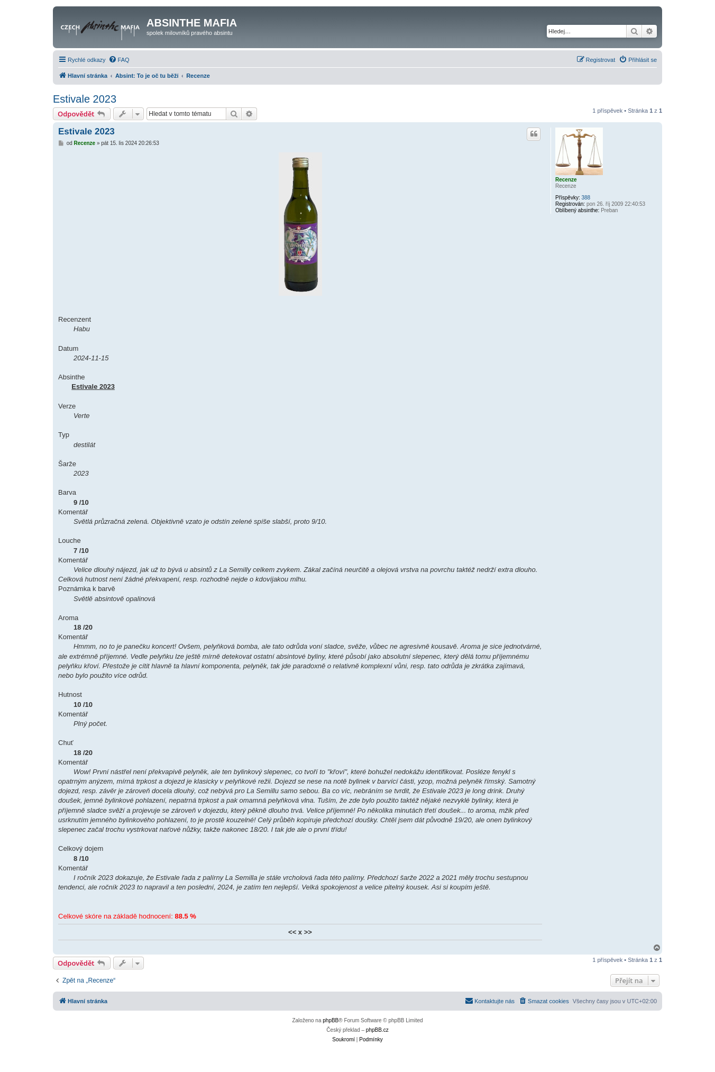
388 (585, 198)
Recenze (566, 180)
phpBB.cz (377, 1030)
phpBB (330, 1020)
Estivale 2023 (84, 99)
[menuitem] (119, 59)
